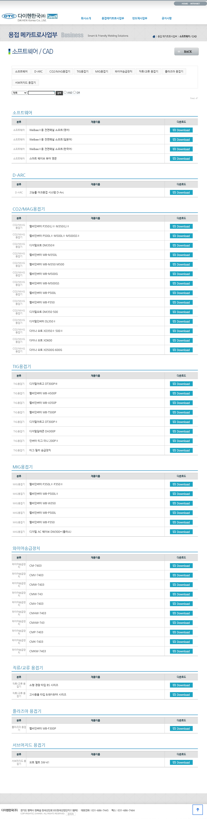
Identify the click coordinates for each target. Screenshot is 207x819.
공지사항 (167, 18)
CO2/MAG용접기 (59, 71)
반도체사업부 (139, 18)
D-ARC (38, 71)
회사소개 (86, 18)
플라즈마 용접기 (174, 71)
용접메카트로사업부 (113, 18)
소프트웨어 (21, 71)
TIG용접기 (82, 71)
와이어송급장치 (123, 71)
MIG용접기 (101, 71)
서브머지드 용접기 (25, 82)
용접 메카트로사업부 (167, 36)
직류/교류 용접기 (148, 71)
